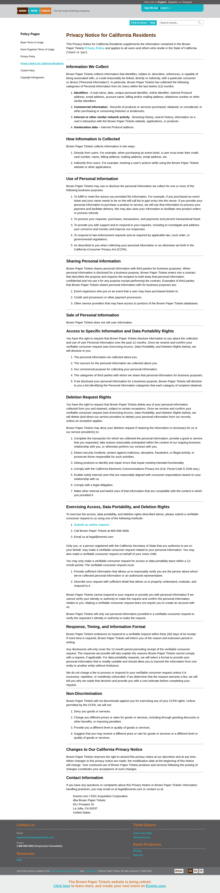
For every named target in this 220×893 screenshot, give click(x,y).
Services (138, 855)
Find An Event (139, 22)
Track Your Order (142, 833)
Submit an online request (91, 524)
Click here (61, 886)
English (162, 2)
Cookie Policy (28, 70)
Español (172, 2)
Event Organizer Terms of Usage (37, 49)
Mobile (179, 871)
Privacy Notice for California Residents (42, 63)
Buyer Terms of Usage (32, 42)
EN (190, 871)
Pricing (137, 851)
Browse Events (141, 837)
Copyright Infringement (32, 77)
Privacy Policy (28, 56)
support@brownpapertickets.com (35, 837)
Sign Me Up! (151, 8)
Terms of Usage (57, 871)
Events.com (156, 886)
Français (187, 2)
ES (195, 871)
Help (152, 22)
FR (201, 871)
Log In (164, 8)
